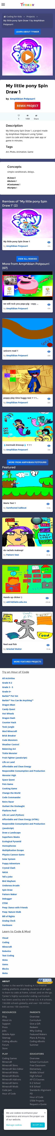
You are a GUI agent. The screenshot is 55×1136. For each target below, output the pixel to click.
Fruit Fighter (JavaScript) (14, 757)
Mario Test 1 (9, 503)
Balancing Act (9, 748)
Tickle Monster (9, 753)
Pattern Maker (9, 894)
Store (4, 1048)
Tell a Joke (7, 876)
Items (5, 964)
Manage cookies (14, 1125)
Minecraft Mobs (10, 1072)
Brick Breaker (9, 735)
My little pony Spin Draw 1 (16, 241)
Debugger (7, 898)
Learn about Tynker (27, 31)
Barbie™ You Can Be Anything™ (17, 700)
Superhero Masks (11, 837)
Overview (34, 1016)
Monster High (9, 775)
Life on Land (8, 762)
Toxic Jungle (8, 726)
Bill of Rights (8, 916)
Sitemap (6, 1037)
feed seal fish (10, 644)
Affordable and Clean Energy (16, 766)
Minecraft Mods (10, 1086)
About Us (7, 1020)
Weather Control (10, 744)
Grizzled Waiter (14, 649)
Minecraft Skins (10, 1065)
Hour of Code (9, 1093)
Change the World (11, 793)
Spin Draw (7, 889)
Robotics (6, 951)
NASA (5, 872)
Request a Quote (38, 1104)
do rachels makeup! (13, 550)
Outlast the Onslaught (13, 806)
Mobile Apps (8, 1034)
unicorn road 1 (10, 350)
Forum (5, 1044)
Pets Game (7, 784)
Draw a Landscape (11, 832)
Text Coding (8, 955)
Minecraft (7, 946)
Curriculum (35, 1020)
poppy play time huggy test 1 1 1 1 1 (21, 397)
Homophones (9, 845)
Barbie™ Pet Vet (10, 696)
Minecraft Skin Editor (12, 1068)
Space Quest (8, 779)
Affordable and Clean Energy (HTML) (20, 819)
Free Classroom (37, 1065)
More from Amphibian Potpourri (27, 462)
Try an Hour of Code (15, 672)
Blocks (5, 968)
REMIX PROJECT (27, 106)
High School (36, 1075)
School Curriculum (39, 1061)
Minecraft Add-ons (11, 1079)
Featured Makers (38, 1034)
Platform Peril (9, 810)
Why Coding (36, 1030)
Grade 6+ (6, 691)
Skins (5, 960)
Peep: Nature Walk (11, 912)
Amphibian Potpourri (22, 98)
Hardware (7, 925)
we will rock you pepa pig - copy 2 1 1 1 (21, 303)
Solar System (8, 859)
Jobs (4, 1030)
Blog (4, 1016)
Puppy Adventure (11, 863)
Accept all (38, 1125)
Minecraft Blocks (10, 1075)
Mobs (5, 973)
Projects (31, 16)
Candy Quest (8, 709)
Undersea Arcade (11, 885)
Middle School (37, 1072)
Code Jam (7, 1090)
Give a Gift (35, 1023)
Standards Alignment (40, 1090)
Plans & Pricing (37, 1037)
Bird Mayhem (9, 881)
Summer (34, 1044)
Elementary (35, 1068)
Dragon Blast (8, 704)
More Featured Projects (27, 661)
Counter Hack (9, 722)
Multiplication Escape (13, 850)
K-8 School (35, 1086)
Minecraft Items (10, 1082)
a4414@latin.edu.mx (16, 602)
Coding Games (9, 1058)
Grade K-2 (7, 682)
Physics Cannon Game (13, 854)
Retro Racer (8, 801)
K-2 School (35, 1082)
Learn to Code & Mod (16, 931)
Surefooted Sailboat (16, 507)
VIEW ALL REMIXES (27, 258)
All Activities (8, 678)
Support (6, 1023)
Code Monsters (9, 740)
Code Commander (11, 797)
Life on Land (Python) (13, 815)
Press (5, 1027)
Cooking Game (9, 788)
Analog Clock (8, 920)
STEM (5, 903)
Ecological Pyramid (11, 841)
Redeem (34, 1027)
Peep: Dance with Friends (15, 907)
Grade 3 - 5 (7, 687)
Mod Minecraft (9, 731)
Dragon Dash (8, 718)
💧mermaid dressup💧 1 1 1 (17, 444)
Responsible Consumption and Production (23, 770)
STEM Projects (37, 1100)
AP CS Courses (37, 1079)
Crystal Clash (8, 867)
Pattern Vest (12, 554)
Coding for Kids (14, 16)
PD (31, 1093)
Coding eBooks (9, 1041)
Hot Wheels (8, 713)
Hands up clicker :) (12, 597)
